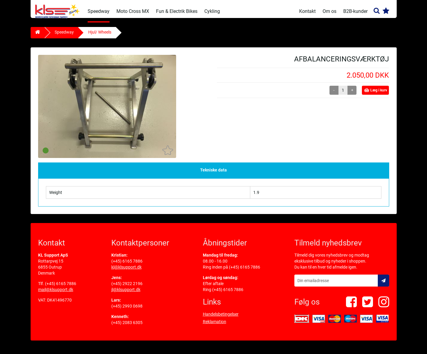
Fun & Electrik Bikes (176, 11)
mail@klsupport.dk (55, 294)
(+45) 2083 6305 (127, 327)
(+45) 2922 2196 (127, 288)
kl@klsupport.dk (126, 271)
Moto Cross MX (132, 11)
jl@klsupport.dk (125, 294)
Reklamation (214, 326)
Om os (329, 11)
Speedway (99, 11)
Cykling (212, 11)
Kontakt (307, 11)
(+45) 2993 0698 (127, 310)
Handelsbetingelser (221, 318)
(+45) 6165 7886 (60, 288)
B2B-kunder (355, 11)
